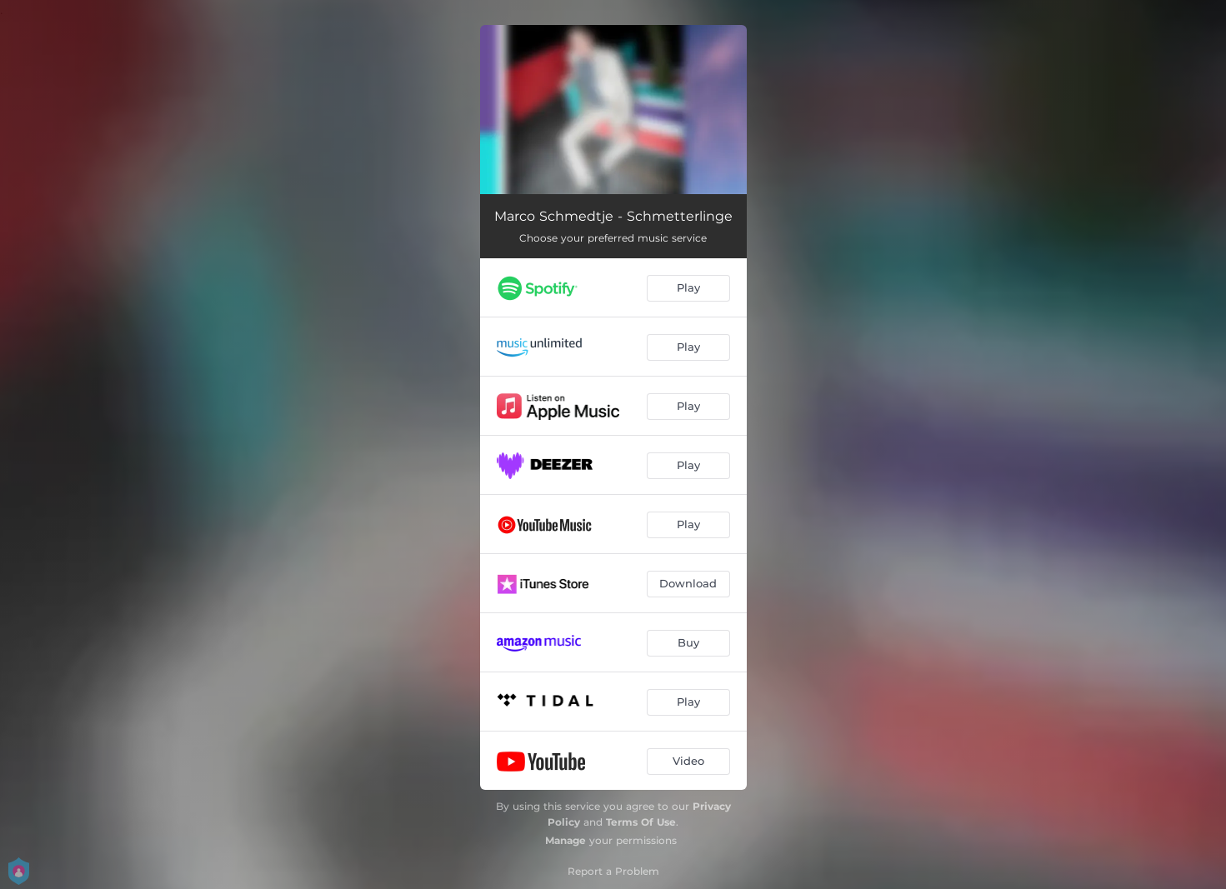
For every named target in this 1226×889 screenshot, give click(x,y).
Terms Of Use (641, 822)
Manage (565, 840)
